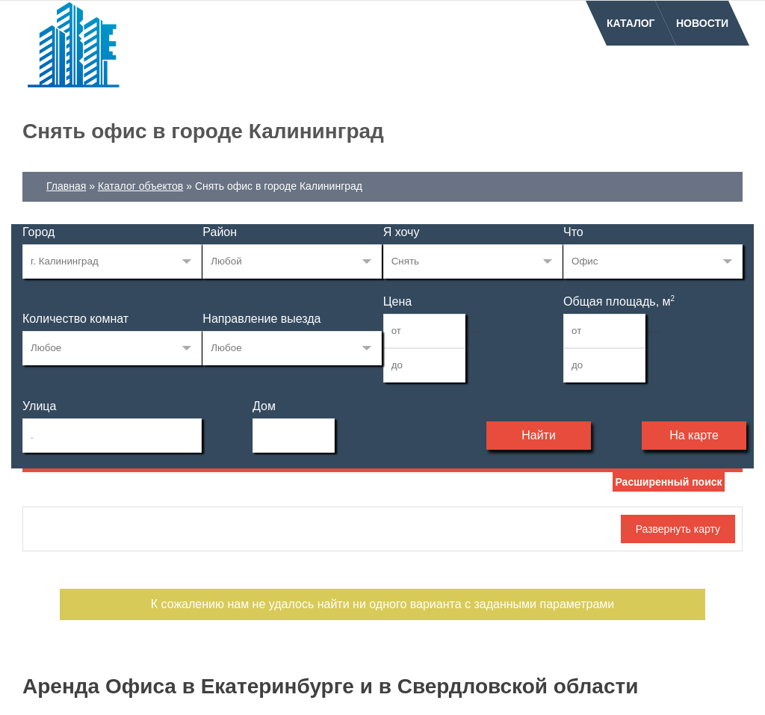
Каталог (631, 23)
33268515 (112, 261)
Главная (66, 186)
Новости (702, 23)
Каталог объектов (140, 186)
